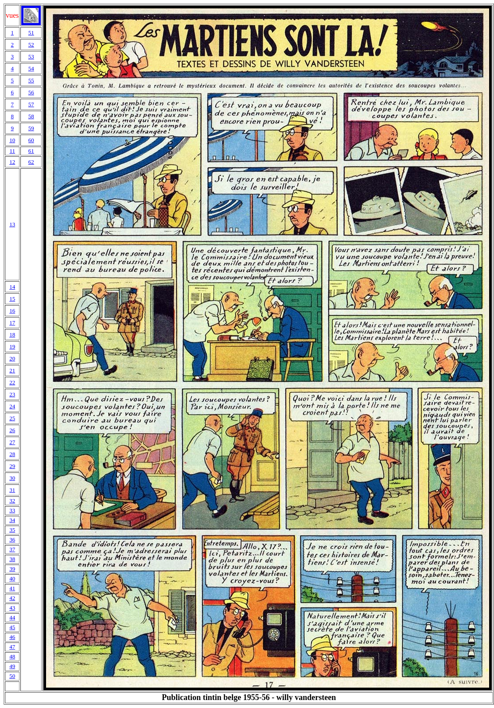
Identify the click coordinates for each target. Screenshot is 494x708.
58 (31, 116)
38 (12, 559)
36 (12, 539)
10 (12, 140)
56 (31, 92)
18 (12, 334)
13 (12, 224)
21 (12, 370)
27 (12, 442)
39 (12, 568)
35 (12, 529)
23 (12, 394)
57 (31, 104)
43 (12, 607)
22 (12, 382)
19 (12, 346)
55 (31, 80)
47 (12, 646)
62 (31, 162)
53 (31, 56)
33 (12, 510)
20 (12, 358)
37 (12, 549)
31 (12, 490)
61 (31, 150)
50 (12, 676)
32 (12, 500)
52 (31, 44)
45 (12, 627)
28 (12, 454)
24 (12, 406)
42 (12, 598)
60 (31, 140)
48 (12, 656)
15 (12, 298)
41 (12, 588)
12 (12, 162)
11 (12, 150)
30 (12, 478)
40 (12, 578)
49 (12, 666)
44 (12, 617)
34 (12, 520)
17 (12, 322)
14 (12, 286)
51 (31, 32)
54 (31, 68)
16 (12, 310)
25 (12, 418)
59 (31, 128)
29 (12, 466)
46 (12, 637)
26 (12, 430)
